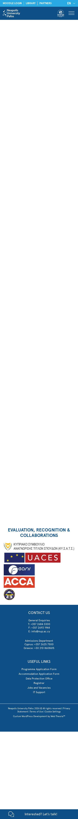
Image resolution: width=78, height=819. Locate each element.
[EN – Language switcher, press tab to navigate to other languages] (70, 3)
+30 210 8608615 (44, 648)
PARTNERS (45, 3)
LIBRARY (30, 3)
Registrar (39, 683)
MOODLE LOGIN (12, 3)
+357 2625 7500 (44, 644)
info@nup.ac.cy (40, 631)
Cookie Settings (53, 711)
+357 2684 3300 (40, 624)
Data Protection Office (39, 678)
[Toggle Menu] (71, 13)
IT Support (39, 692)
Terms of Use (36, 711)
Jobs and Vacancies (39, 687)
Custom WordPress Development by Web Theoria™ (39, 716)
